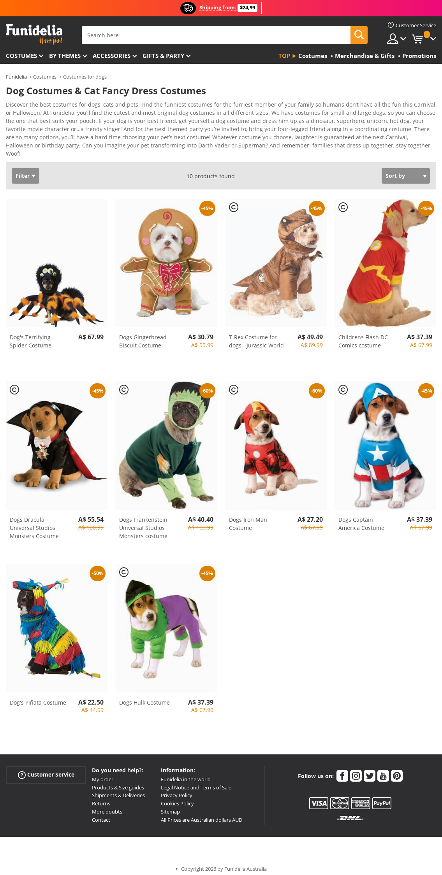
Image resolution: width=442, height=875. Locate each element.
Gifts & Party (163, 56)
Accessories (111, 56)
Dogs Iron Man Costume (248, 518)
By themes (65, 56)
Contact (101, 814)
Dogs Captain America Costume (361, 518)
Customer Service (46, 769)
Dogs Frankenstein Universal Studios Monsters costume (143, 522)
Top (284, 56)
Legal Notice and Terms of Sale (196, 782)
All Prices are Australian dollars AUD (201, 814)
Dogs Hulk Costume (144, 697)
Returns (101, 797)
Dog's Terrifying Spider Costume (30, 336)
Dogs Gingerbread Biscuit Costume (143, 336)
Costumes (21, 56)
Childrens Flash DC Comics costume (363, 336)
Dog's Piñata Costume (38, 697)
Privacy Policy (176, 789)
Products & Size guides (118, 782)
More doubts (107, 806)
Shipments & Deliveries (118, 789)
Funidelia (16, 76)
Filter (23, 170)
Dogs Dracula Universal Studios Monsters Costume (34, 522)
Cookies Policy (177, 797)
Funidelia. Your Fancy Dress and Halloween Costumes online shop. (34, 34)
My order (102, 773)
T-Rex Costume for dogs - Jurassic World (256, 336)
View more (27, 147)
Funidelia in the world (186, 773)
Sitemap (170, 806)
